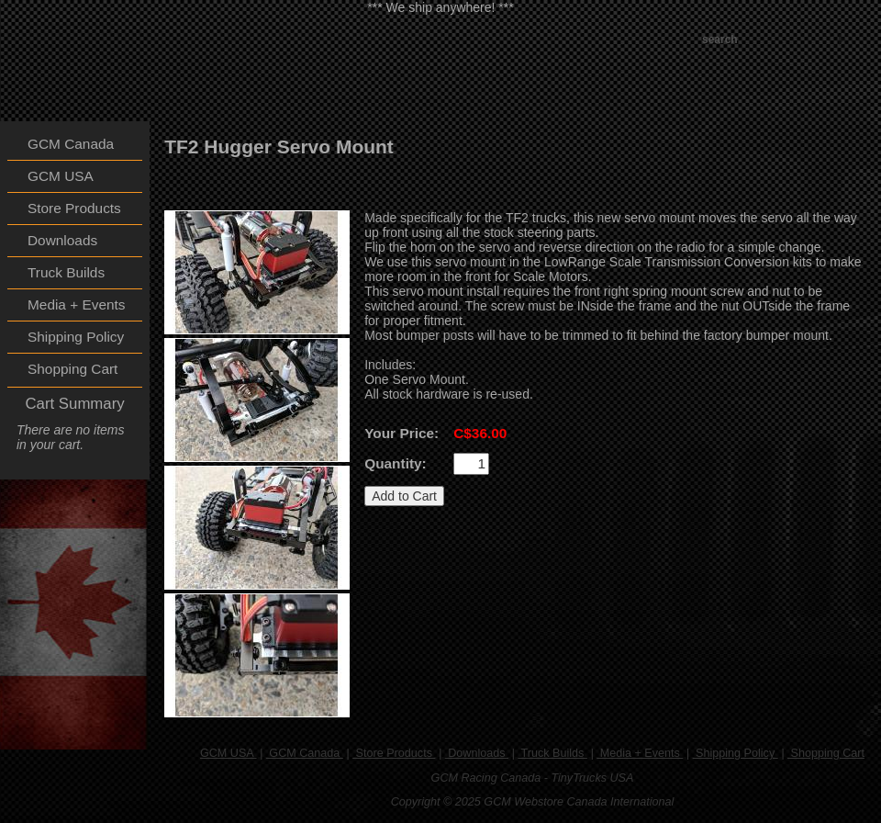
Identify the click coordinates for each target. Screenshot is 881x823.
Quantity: (395, 463)
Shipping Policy (735, 753)
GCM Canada (304, 753)
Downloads (476, 753)
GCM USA (228, 753)
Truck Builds (552, 753)
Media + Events (640, 753)
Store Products (393, 753)
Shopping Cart (825, 753)
